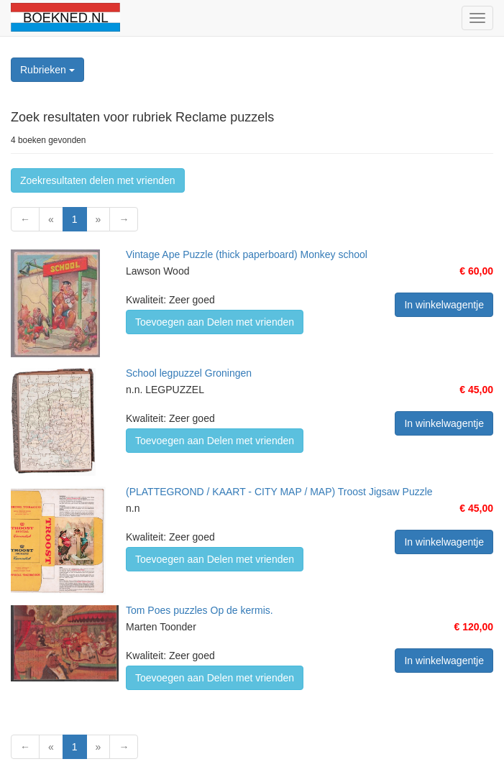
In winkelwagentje (444, 305)
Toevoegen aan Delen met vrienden (214, 322)
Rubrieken (47, 69)
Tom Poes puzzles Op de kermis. (199, 610)
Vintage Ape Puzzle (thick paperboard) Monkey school (246, 254)
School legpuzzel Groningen (189, 373)
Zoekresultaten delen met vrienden (97, 180)
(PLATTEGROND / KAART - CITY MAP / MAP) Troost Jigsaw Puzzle (279, 491)
